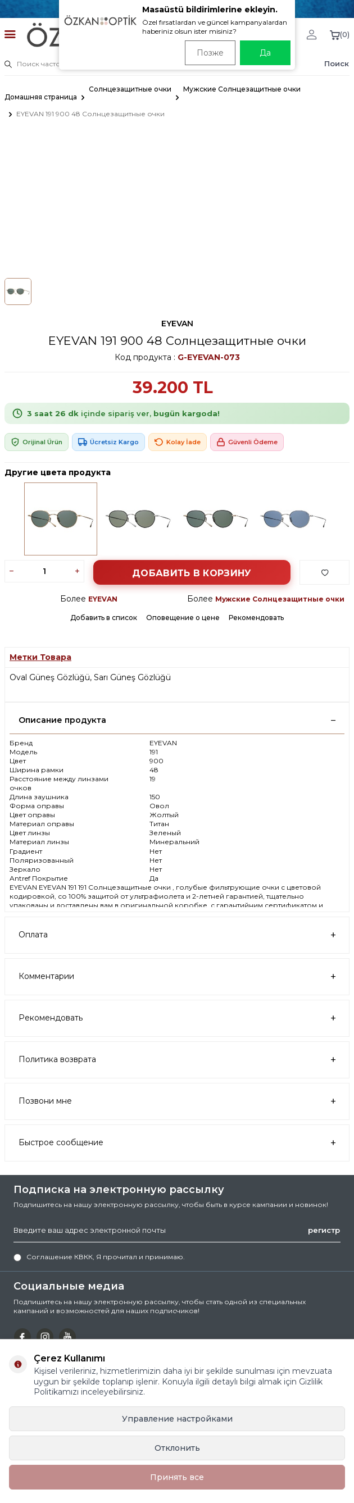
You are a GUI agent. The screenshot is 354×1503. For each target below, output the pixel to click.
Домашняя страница (40, 97)
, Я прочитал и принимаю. (99, 1256)
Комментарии (177, 976)
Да (265, 53)
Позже (210, 53)
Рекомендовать (256, 617)
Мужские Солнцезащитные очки (242, 89)
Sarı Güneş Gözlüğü (132, 677)
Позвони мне (177, 1101)
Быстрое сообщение (177, 1142)
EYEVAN (177, 323)
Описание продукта (177, 720)
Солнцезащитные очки (130, 89)
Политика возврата (177, 1059)
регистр (324, 1230)
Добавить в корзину (191, 573)
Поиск (336, 63)
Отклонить (177, 1448)
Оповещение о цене (183, 617)
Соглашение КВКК (59, 1256)
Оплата (177, 935)
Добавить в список (103, 617)
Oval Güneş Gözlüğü (50, 677)
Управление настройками (177, 1419)
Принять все (177, 1477)
